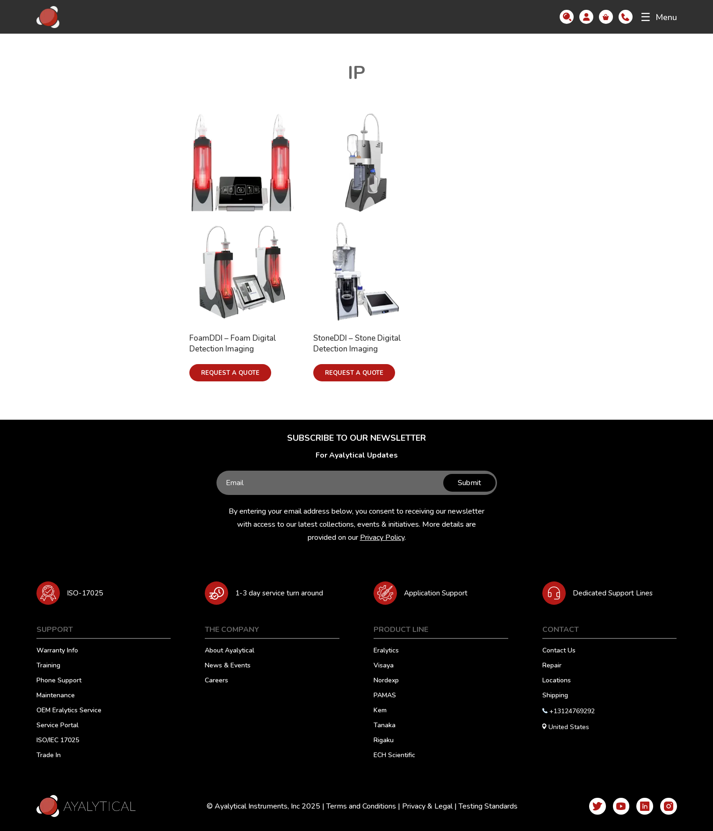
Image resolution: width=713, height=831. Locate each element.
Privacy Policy (382, 537)
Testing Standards (484, 806)
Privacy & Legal (423, 806)
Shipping (555, 696)
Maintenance (55, 696)
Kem (380, 711)
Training (48, 666)
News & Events (228, 666)
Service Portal (57, 726)
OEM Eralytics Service (68, 711)
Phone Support (58, 681)
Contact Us (559, 651)
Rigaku (384, 741)
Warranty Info (57, 651)
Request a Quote (230, 373)
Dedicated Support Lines (616, 592)
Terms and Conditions (357, 806)
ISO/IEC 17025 (57, 741)
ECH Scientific (394, 755)
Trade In (48, 755)
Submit (467, 483)
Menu (659, 17)
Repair (552, 666)
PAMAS (385, 696)
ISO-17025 (86, 592)
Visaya (384, 666)
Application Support (439, 592)
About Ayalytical (229, 651)
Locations (556, 681)
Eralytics (386, 651)
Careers (216, 681)
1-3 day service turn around (283, 592)
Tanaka (385, 726)
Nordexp (386, 681)
